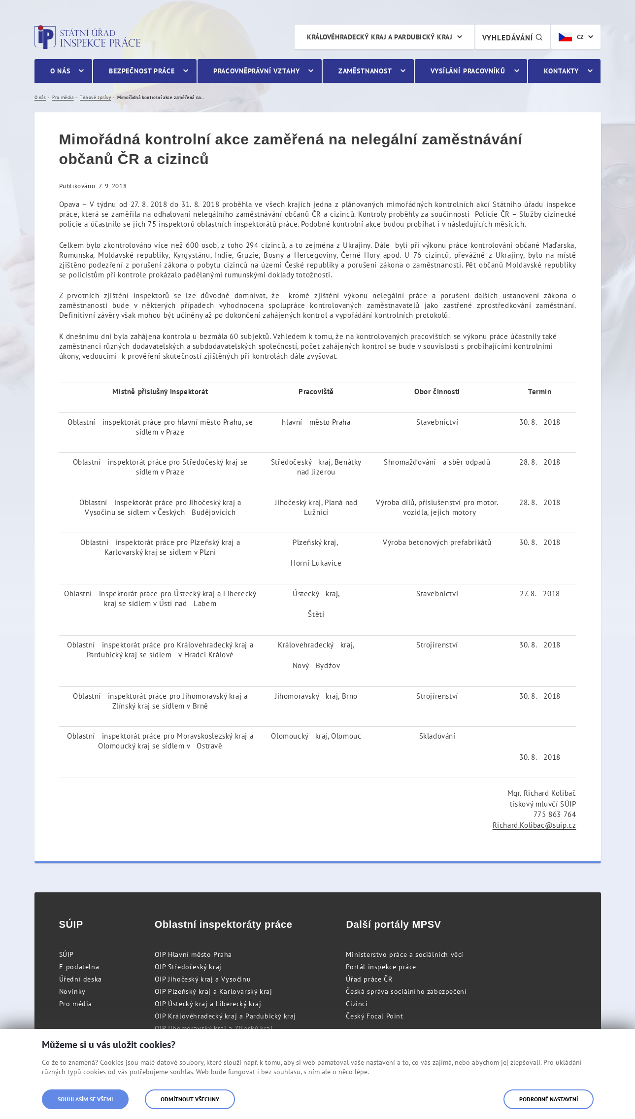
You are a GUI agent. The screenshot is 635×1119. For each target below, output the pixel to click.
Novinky (72, 991)
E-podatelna (79, 966)
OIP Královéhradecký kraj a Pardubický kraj (225, 1016)
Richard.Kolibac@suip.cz (534, 825)
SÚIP (66, 954)
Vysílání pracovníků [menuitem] (468, 71)
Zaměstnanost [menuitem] (365, 71)
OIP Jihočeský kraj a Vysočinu (203, 979)
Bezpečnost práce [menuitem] (141, 71)
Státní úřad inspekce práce (87, 37)
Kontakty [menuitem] (561, 71)
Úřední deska (80, 979)
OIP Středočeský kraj (188, 966)
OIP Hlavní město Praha (193, 954)
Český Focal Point (374, 1016)
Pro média (75, 1003)
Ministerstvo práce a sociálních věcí (405, 954)
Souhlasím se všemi (85, 1099)
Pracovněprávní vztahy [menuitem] (256, 71)
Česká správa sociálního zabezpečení (406, 991)
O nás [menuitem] (60, 71)
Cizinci (357, 1003)
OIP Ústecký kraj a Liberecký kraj (208, 1003)
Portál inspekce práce (381, 966)
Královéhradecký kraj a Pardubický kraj (379, 37)
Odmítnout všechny (190, 1099)
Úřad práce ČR (369, 979)
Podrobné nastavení (548, 1099)
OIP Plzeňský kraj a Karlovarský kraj (213, 991)
